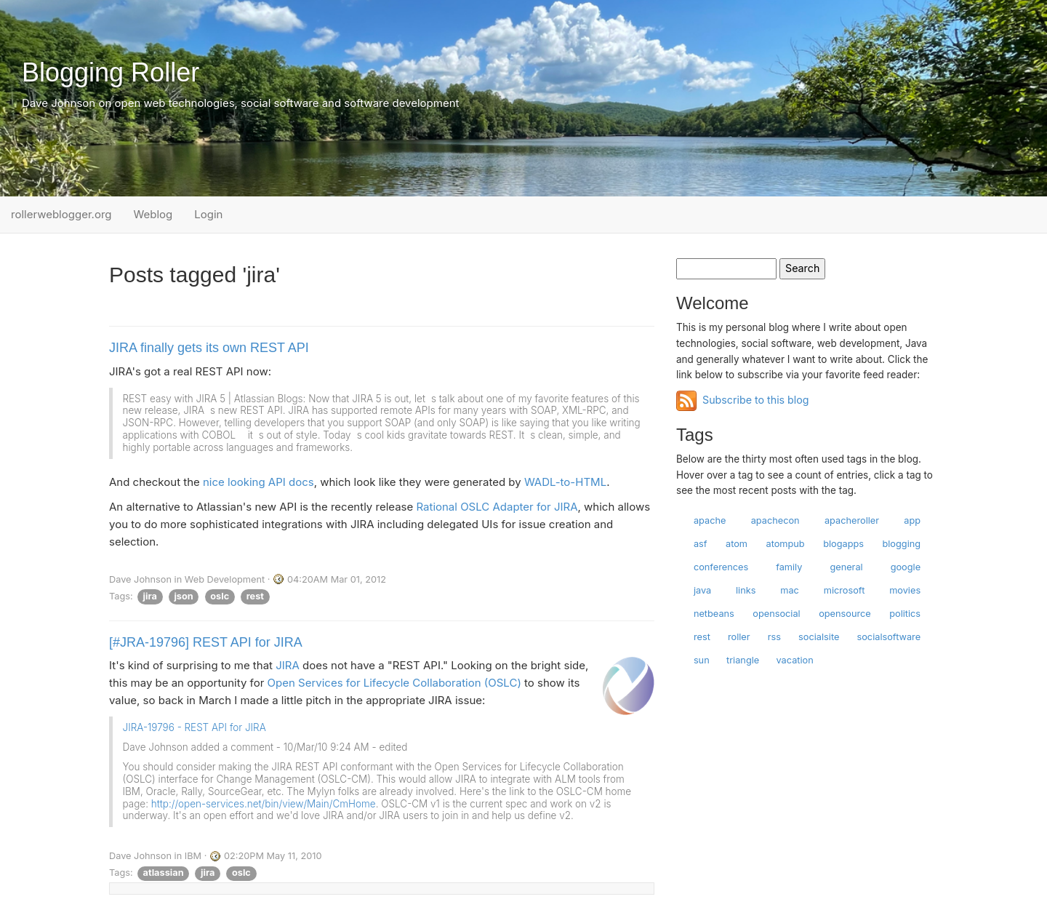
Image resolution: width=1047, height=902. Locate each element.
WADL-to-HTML (565, 482)
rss (774, 636)
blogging (901, 543)
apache (710, 520)
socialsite (818, 636)
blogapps (843, 543)
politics (904, 613)
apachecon (775, 520)
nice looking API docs (258, 482)
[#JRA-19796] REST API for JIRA (205, 642)
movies (904, 590)
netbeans (714, 613)
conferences (721, 567)
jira (150, 596)
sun (702, 660)
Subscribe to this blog (755, 400)
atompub (785, 543)
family (789, 567)
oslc (219, 596)
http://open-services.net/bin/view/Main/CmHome (263, 804)
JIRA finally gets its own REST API (209, 347)
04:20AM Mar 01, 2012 (336, 579)
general (846, 567)
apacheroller (852, 520)
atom (736, 543)
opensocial (776, 613)
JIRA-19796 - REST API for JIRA (194, 727)
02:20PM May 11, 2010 (272, 855)
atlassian (163, 872)
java (702, 590)
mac (789, 590)
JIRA (288, 665)
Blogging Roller (110, 72)
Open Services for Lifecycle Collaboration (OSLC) (394, 683)
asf (700, 543)
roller (739, 636)
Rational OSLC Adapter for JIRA (496, 507)
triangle (742, 660)
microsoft (844, 590)
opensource (845, 613)
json (183, 596)
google (905, 567)
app (912, 520)
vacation (795, 660)
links (745, 590)
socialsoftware (888, 636)
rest (255, 596)
